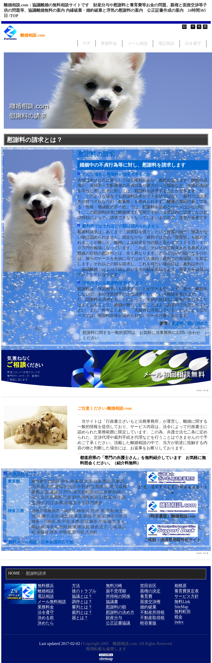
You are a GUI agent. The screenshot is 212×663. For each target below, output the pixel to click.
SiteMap (181, 607)
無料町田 (182, 611)
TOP (14, 15)
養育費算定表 (186, 591)
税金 (178, 617)
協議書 (112, 601)
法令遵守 (193, 43)
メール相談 (137, 43)
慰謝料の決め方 (120, 612)
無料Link (182, 601)
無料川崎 (114, 585)
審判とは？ (82, 607)
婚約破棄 (148, 607)
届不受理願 (116, 591)
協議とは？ (82, 596)
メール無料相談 (52, 601)
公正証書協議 (118, 623)
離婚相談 (46, 591)
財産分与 (114, 617)
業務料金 (109, 43)
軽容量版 (148, 623)
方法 (76, 585)
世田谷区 (148, 585)
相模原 (180, 585)
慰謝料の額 (116, 607)
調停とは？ (82, 601)
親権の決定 (150, 591)
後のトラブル (84, 591)
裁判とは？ (82, 612)
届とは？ (80, 617)
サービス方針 (186, 596)
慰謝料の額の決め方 (190, 323)
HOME (14, 573)
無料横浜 (46, 585)
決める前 (46, 617)
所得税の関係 (118, 596)
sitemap (106, 658)
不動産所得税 (152, 612)
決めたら (46, 623)
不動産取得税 (152, 617)
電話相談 (166, 43)
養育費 (146, 596)
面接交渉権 (150, 601)
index (179, 622)
